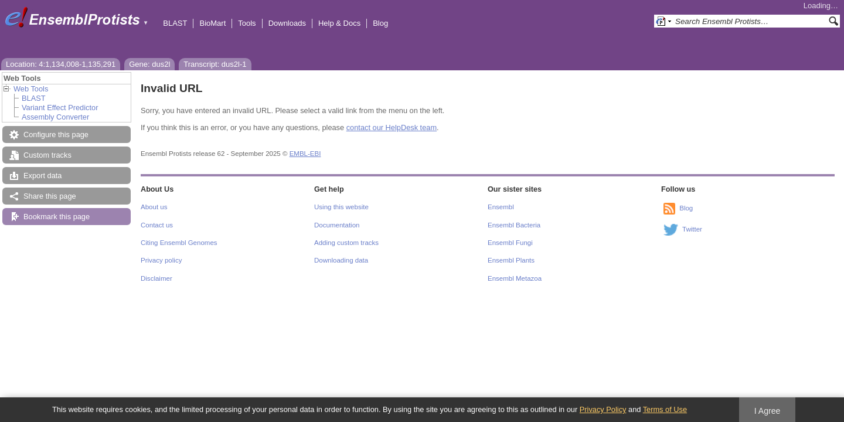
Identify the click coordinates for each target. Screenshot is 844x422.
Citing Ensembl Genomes (179, 242)
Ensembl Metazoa (515, 278)
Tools (247, 23)
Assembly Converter (55, 117)
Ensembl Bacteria (514, 225)
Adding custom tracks (346, 242)
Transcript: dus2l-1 (214, 64)
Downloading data (341, 260)
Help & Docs (339, 23)
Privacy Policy (603, 409)
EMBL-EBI (305, 153)
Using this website (341, 206)
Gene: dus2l (149, 64)
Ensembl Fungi (510, 242)
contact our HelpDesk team (391, 127)
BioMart (212, 23)
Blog (380, 23)
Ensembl (501, 206)
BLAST (175, 23)
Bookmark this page (56, 216)
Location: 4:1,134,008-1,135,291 (60, 64)
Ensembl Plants (511, 260)
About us (154, 206)
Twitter (692, 229)
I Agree (767, 411)
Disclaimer (156, 278)
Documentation (336, 225)
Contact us (157, 225)
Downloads (287, 23)
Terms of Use (665, 409)
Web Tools (30, 88)
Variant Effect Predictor (60, 107)
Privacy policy (161, 260)
